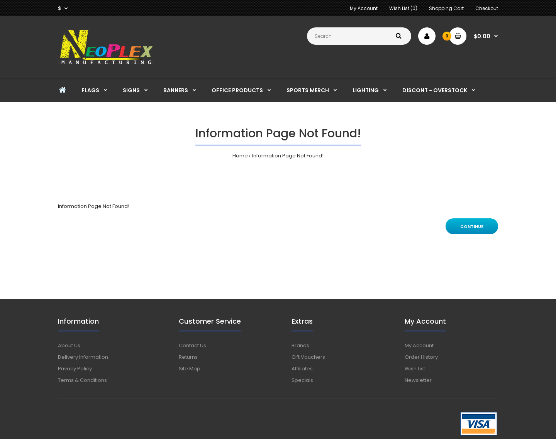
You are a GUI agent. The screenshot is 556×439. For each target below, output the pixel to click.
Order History (421, 357)
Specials (302, 380)
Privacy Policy (75, 368)
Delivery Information (83, 357)
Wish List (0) (403, 8)
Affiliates (302, 368)
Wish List (415, 368)
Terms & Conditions (82, 380)
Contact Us (192, 345)
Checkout (486, 8)
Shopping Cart (446, 8)
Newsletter (418, 380)
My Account (364, 8)
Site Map (189, 368)
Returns (188, 357)
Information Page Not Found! (288, 155)
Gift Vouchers (308, 357)
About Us (69, 345)
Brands (300, 345)
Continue (471, 226)
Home (240, 155)
